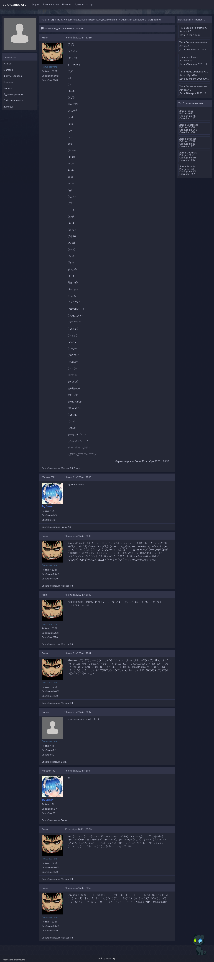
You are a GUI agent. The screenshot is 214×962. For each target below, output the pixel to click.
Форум (36, 4)
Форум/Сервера (13, 75)
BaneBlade (192, 124)
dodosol (191, 138)
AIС (69, 527)
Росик (45, 711)
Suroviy (191, 166)
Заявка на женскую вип (198, 86)
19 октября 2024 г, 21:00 (78, 477)
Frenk (45, 37)
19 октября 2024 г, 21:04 (78, 770)
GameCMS (20, 959)
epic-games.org (14, 4)
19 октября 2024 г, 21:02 (78, 712)
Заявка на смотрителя (198, 27)
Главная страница (51, 19)
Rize (189, 60)
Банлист (8, 88)
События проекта (13, 100)
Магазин (8, 69)
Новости (66, 4)
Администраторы (84, 4)
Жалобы (8, 106)
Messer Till (67, 468)
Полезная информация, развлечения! (96, 19)
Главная (8, 63)
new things (192, 57)
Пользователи (51, 4)
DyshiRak (192, 75)
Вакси (77, 468)
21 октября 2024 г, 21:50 (78, 888)
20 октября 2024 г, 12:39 (78, 829)
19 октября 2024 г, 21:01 (78, 653)
